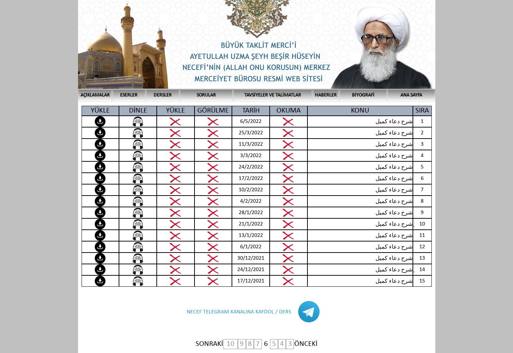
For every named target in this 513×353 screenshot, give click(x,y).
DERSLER (163, 95)
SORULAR (206, 95)
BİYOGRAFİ (363, 95)
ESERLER (129, 95)
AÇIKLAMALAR (95, 95)
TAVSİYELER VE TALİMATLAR (272, 95)
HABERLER (326, 95)
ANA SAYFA (411, 95)
